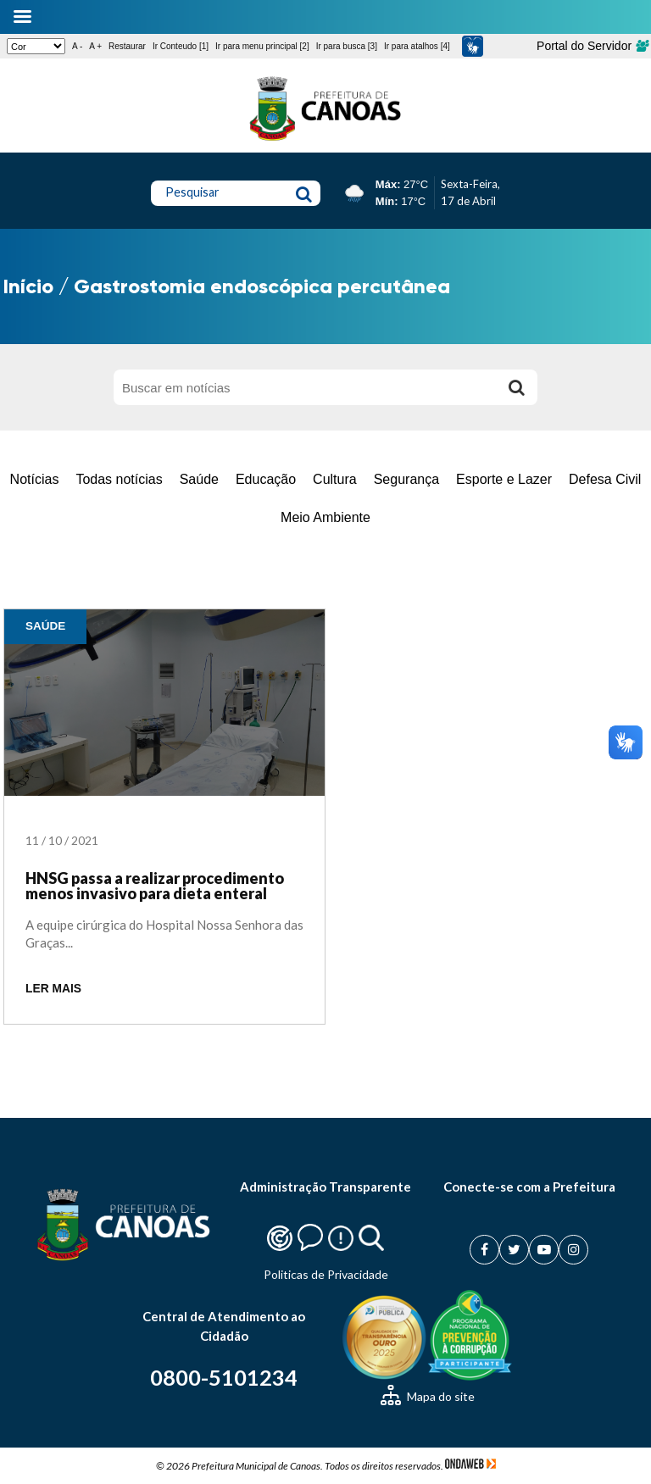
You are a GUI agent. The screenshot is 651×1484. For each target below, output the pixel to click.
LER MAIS (53, 988)
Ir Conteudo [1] (181, 46)
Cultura (335, 479)
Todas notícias (118, 479)
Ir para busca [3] (346, 46)
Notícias (34, 479)
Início (28, 286)
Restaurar (127, 46)
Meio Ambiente (325, 517)
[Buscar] (516, 387)
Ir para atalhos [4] (417, 46)
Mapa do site (428, 1396)
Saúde (199, 479)
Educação (266, 479)
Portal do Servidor (592, 46)
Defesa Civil (605, 479)
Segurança (406, 479)
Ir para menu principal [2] (262, 46)
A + (95, 46)
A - (77, 46)
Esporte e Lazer (504, 479)
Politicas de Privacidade (326, 1274)
